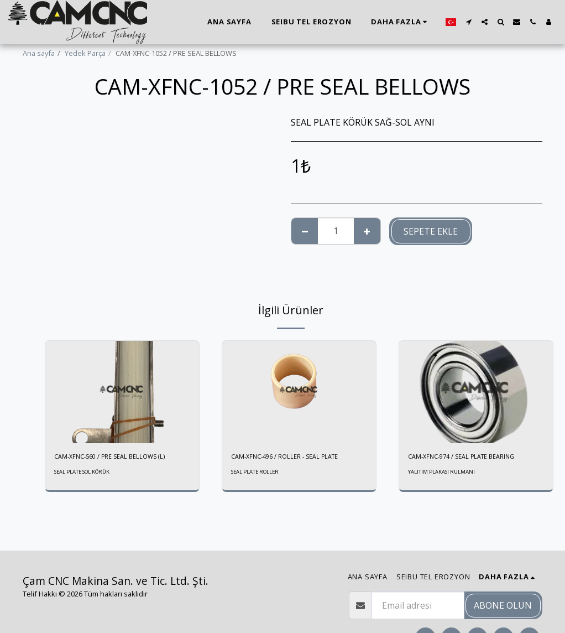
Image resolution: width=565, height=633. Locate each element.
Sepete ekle (431, 231)
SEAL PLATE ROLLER (257, 473)
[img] (122, 392)
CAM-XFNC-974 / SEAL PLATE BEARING (469, 457)
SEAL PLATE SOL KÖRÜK (86, 473)
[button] (468, 21)
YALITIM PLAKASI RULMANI (443, 473)
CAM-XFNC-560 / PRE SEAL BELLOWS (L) (117, 457)
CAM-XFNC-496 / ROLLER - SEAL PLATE (292, 457)
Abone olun (503, 605)
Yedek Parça (85, 53)
